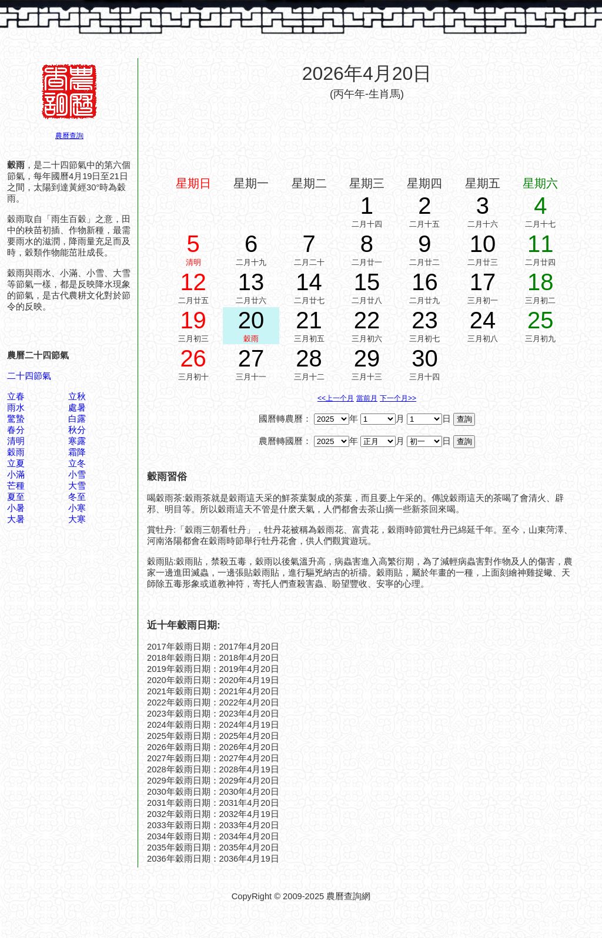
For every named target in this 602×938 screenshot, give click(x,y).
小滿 (16, 474)
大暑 (16, 519)
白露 (77, 418)
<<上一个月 (335, 398)
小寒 (77, 508)
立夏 (16, 463)
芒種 (16, 485)
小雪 (77, 474)
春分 (16, 430)
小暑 (16, 508)
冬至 (77, 497)
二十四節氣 (29, 376)
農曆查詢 (69, 136)
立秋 (77, 396)
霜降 (77, 452)
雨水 (16, 407)
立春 (16, 396)
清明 (16, 441)
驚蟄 (16, 418)
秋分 (77, 430)
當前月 (366, 398)
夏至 (16, 497)
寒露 (77, 441)
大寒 (77, 519)
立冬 (77, 463)
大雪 (77, 485)
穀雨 (16, 452)
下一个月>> (398, 398)
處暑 (77, 407)
